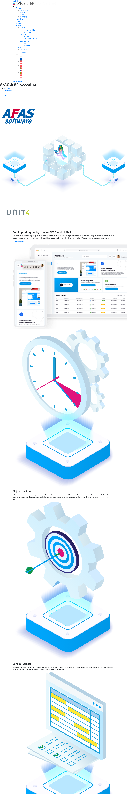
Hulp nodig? (24, 34)
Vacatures (23, 52)
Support (18, 25)
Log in (14, 1)
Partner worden (29, 32)
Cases (18, 21)
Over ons (19, 47)
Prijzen (18, 23)
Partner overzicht (29, 30)
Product (18, 8)
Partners (22, 28)
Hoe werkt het (24, 10)
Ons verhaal (24, 50)
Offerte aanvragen (18, 242)
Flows (22, 14)
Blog (25, 43)
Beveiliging (23, 17)
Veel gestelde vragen (30, 39)
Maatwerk (27, 45)
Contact (19, 1)
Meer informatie (25, 41)
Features (23, 12)
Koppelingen (20, 19)
